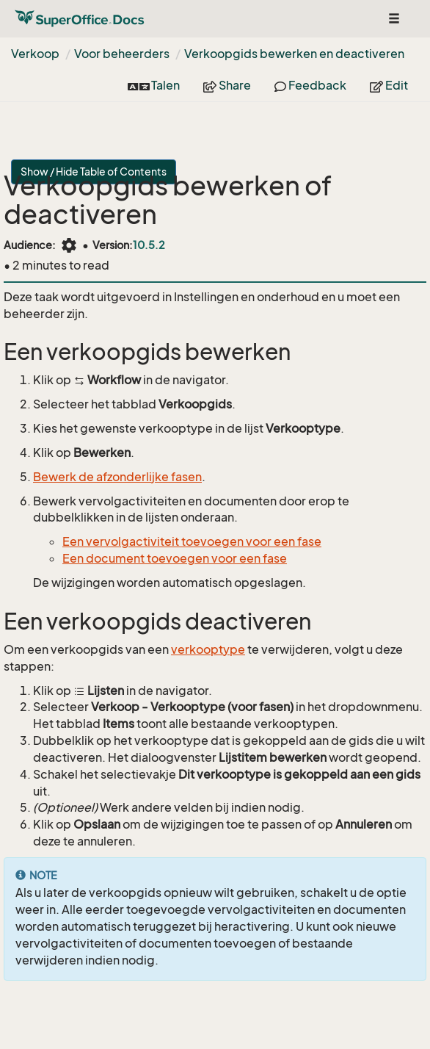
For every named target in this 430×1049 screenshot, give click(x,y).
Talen (154, 85)
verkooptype (208, 649)
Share (227, 85)
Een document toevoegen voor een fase (174, 558)
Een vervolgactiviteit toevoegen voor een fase (191, 541)
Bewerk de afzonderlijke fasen (117, 476)
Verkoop (35, 53)
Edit (389, 85)
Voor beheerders (122, 53)
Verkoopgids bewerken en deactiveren (294, 53)
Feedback (310, 85)
